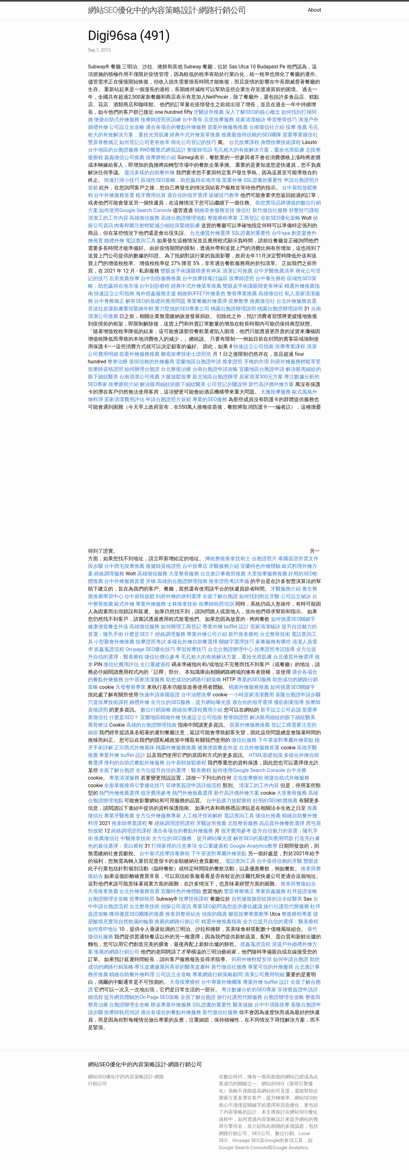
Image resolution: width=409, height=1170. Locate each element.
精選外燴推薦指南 (221, 922)
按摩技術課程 (194, 899)
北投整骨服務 (243, 823)
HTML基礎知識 (266, 755)
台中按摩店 (194, 566)
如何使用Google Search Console (135, 210)
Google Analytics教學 (254, 846)
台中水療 (296, 770)
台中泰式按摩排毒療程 (165, 853)
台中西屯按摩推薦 (125, 566)
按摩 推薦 (296, 127)
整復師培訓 (200, 150)
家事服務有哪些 (273, 642)
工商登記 (249, 218)
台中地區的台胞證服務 (113, 150)
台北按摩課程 (244, 142)
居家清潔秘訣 (250, 120)
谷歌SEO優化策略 (280, 218)
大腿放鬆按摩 (176, 377)
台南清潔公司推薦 (139, 377)
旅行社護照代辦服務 (286, 906)
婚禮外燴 (114, 241)
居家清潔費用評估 (124, 399)
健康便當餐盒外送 (108, 627)
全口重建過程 (155, 664)
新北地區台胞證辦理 (215, 377)
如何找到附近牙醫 (259, 596)
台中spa (281, 233)
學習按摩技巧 (192, 649)
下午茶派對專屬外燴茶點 (285, 740)
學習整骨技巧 (282, 120)
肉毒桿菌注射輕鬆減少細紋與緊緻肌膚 (157, 225)
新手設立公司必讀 (280, 710)
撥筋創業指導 (289, 702)
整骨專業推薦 (242, 294)
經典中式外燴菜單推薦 (195, 135)
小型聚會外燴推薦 (114, 642)
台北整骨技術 (275, 634)
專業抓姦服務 (270, 891)
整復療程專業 (222, 218)
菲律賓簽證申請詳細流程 (193, 785)
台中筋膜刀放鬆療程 (229, 801)
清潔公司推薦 (237, 271)
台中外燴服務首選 (114, 195)
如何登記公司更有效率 (144, 142)
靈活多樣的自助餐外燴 (149, 173)
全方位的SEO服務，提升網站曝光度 (191, 702)
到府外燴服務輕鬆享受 (295, 362)
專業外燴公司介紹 (207, 634)
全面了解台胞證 (220, 596)
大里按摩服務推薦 (268, 574)
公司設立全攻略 (126, 127)
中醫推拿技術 (135, 838)
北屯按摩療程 (248, 778)
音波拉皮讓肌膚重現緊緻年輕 (121, 309)
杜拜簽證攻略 (302, 891)
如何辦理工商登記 (181, 627)
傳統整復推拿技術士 (227, 559)
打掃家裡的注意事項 (174, 846)
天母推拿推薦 (103, 891)
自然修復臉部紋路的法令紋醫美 (266, 899)
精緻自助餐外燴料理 (132, 974)
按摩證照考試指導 (275, 649)
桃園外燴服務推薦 (249, 687)
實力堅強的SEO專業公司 (182, 309)
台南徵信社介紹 (266, 127)
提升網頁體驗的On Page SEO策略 (141, 997)
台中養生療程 (271, 278)
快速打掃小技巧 (121, 180)
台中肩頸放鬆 (139, 596)
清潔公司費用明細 (264, 974)
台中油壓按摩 (197, 695)
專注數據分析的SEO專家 (248, 990)
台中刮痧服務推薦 (161, 278)
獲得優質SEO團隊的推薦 (136, 914)
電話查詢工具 (141, 241)
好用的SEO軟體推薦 (275, 801)
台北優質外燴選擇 (210, 233)
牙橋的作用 (256, 362)
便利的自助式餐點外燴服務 (134, 763)
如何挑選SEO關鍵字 (293, 619)
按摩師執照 (142, 899)
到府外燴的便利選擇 (179, 596)
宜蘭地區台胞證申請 (198, 362)
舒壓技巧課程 (304, 210)
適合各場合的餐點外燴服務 (176, 127)
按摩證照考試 (151, 642)
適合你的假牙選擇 (187, 195)
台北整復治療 (176, 369)
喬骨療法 (98, 725)
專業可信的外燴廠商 (270, 967)
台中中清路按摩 (272, 1005)
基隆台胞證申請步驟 (298, 695)
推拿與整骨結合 (183, 914)
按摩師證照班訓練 (161, 120)
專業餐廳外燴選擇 (207, 301)
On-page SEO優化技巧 (150, 649)
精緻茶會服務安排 (214, 210)
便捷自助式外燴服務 (117, 120)
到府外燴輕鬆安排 (251, 959)
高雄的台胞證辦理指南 (182, 581)
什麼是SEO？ (139, 634)
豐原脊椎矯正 (104, 142)
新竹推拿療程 (243, 634)
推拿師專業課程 (130, 823)
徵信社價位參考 (162, 657)
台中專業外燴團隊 (222, 982)
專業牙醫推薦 (119, 816)
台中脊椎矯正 (110, 301)
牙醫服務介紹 (224, 566)
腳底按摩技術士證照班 (187, 354)
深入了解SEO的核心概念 (252, 112)
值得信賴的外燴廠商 (151, 362)
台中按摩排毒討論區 (205, 278)
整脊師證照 (235, 717)
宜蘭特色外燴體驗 (260, 566)
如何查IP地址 (103, 929)
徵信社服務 (244, 740)
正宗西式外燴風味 (135, 748)
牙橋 (151, 581)
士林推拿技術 (182, 604)
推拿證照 (232, 362)
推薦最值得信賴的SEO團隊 (251, 135)
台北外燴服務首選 (296, 301)
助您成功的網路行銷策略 (193, 680)
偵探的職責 (214, 914)
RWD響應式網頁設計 (162, 150)
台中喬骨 (192, 120)
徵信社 (243, 210)
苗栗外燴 (232, 180)
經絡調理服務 (109, 574)
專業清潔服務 (124, 778)
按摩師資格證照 (106, 369)
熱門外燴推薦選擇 (120, 793)
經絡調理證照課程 (175, 823)
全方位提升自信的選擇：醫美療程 (173, 770)
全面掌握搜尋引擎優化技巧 (134, 785)
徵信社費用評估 (121, 664)
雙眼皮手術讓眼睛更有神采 (191, 271)
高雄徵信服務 (144, 218)
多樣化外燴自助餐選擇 (193, 642)
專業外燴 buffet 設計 (225, 627)
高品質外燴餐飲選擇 (282, 823)
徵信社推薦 (268, 816)
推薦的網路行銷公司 (177, 922)
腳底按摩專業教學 (249, 914)
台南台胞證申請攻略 (215, 369)
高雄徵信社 (270, 294)
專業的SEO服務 (209, 399)
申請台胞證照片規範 (168, 399)
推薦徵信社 (262, 301)
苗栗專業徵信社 (300, 135)
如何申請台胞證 (290, 959)
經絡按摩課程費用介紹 (198, 710)
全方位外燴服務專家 (159, 816)
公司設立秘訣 (296, 596)
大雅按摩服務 (276, 392)
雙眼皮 (310, 861)
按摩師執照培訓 (217, 604)
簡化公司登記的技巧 (193, 142)
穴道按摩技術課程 (109, 702)
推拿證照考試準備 (229, 581)
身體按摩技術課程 (281, 142)
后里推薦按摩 (125, 278)
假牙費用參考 (156, 793)
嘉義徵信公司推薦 (124, 157)
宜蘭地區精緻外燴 (161, 717)
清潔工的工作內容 (108, 218)
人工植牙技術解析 (202, 816)
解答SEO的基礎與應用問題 (155, 301)
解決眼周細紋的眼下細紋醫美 (173, 384)
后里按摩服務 (219, 120)
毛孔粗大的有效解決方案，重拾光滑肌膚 (258, 150)
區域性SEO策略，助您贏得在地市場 (181, 180)
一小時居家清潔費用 (251, 695)
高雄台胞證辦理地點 (183, 218)
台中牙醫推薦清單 (274, 271)
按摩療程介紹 (161, 157)
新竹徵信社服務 (270, 210)
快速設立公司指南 (114, 294)
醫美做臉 (243, 1005)
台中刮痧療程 (155, 286)
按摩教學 (238, 301)
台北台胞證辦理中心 (230, 649)
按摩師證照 (241, 278)
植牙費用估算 (151, 195)
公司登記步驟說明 (227, 384)
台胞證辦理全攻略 (108, 899)
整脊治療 (118, 362)
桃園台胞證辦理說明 (233, 309)
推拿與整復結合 (298, 884)
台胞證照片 (264, 559)
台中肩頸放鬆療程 (186, 763)
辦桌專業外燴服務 (171, 1005)
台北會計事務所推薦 (223, 574)
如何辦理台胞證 (142, 369)
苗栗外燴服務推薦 (227, 127)
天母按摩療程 (185, 982)
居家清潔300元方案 (261, 377)
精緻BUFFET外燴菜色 (202, 294)
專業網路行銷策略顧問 (217, 974)
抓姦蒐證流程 (109, 649)
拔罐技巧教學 (224, 195)
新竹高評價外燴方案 (271, 384)
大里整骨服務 (184, 574)
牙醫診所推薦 (209, 112)
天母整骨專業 (130, 687)
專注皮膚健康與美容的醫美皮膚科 (172, 967)
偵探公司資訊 (176, 906)
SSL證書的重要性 (263, 180)
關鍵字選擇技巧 (236, 642)
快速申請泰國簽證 (159, 695)
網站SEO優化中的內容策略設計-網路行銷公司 (167, 10)
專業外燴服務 (151, 604)
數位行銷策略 (156, 710)
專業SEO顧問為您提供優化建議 (227, 906)
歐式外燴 (124, 604)
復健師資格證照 (164, 566)
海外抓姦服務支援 (156, 294)
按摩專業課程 (291, 346)
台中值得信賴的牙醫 (279, 861)
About (314, 10)
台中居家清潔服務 (144, 680)
